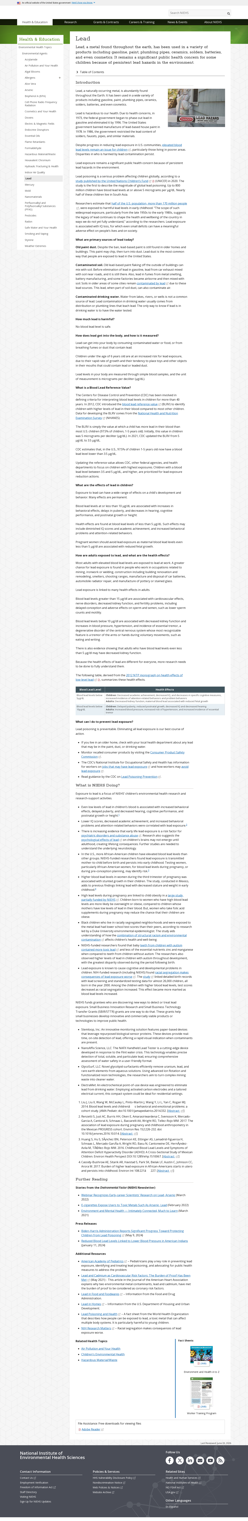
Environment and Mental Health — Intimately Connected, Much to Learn (129, 1214)
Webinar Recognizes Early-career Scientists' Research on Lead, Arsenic (128, 1199)
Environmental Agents (34, 57)
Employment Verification (34, 1486)
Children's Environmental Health (103, 1358)
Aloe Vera (30, 87)
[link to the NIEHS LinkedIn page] (190, 1464)
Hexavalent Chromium (37, 163)
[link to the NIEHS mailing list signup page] (200, 1464)
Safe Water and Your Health (41, 231)
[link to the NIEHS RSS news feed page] (220, 1464)
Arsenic (29, 93)
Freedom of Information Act (38, 1490)
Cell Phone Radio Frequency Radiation (41, 107)
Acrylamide (31, 63)
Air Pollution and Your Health (41, 69)
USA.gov (172, 1495)
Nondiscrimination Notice (109, 1486)
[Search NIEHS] (200, 13)
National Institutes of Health (184, 1486)
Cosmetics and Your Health (40, 115)
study (148, 980)
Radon (28, 225)
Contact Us (28, 1481)
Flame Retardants (35, 145)
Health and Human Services (183, 1481)
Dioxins (29, 121)
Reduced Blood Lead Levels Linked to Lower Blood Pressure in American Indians (134, 1245)
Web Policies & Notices (108, 1491)
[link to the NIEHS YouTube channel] (210, 1464)
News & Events (177, 26)
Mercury (29, 188)
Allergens (30, 81)
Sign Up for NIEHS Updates (35, 1505)
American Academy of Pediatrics (104, 1265)
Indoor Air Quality (35, 176)
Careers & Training (142, 26)
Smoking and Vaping (36, 237)
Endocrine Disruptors (37, 133)
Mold (28, 194)
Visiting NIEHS (28, 1500)
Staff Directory (28, 1495)
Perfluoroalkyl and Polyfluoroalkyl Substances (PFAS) (40, 209)
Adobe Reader (93, 1433)
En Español (172, 1510)
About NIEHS (213, 26)
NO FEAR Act (175, 1491)
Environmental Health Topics (35, 51)
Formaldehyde (33, 151)
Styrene (29, 243)
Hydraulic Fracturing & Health (41, 170)
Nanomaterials (33, 200)
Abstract (175, 1114)
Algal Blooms (32, 75)
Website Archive (103, 1495)
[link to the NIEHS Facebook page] (170, 1464)
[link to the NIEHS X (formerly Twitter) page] (180, 1464)
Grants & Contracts (106, 26)
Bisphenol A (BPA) (35, 99)
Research (70, 26)
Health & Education (35, 26)
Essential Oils (32, 139)
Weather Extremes (35, 249)
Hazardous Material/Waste (40, 157)
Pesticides (30, 219)
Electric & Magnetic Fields (39, 127)
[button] (60, 81)
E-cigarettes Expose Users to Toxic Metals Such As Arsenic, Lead (124, 1209)
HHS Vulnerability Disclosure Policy (114, 1481)
